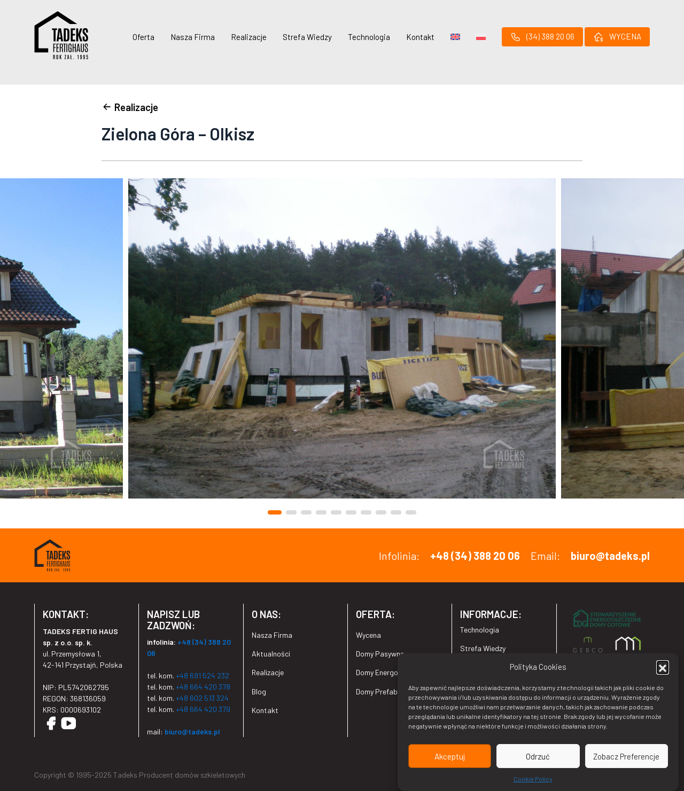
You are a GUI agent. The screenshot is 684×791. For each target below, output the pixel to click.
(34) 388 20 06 (542, 36)
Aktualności (271, 653)
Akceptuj (449, 757)
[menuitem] (455, 37)
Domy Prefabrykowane (392, 691)
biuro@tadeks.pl (610, 555)
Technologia (369, 37)
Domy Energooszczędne (394, 672)
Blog (259, 691)
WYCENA (617, 36)
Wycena (368, 634)
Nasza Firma (192, 37)
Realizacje (249, 37)
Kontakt (420, 37)
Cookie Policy (533, 780)
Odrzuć (538, 757)
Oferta (143, 37)
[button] (662, 667)
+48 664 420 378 (203, 686)
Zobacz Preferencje (626, 757)
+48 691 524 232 (202, 675)
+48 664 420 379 (203, 709)
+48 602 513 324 (202, 697)
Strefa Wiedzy (307, 37)
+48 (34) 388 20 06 (475, 555)
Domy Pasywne (380, 653)
